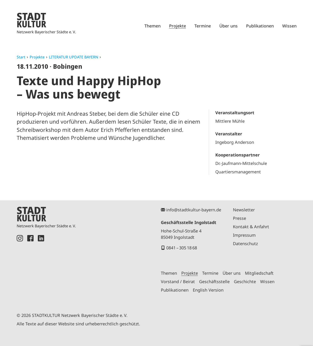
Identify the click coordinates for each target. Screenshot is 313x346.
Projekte (177, 26)
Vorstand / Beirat (178, 281)
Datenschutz (245, 243)
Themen (152, 26)
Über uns (228, 26)
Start (21, 57)
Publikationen (260, 26)
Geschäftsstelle (214, 281)
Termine (202, 26)
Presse (239, 218)
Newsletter (244, 210)
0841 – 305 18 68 (181, 248)
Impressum (244, 235)
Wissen (289, 26)
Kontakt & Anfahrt (251, 226)
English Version (208, 290)
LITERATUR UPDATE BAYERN (73, 57)
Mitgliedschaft (259, 273)
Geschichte (245, 281)
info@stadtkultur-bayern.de (193, 210)
